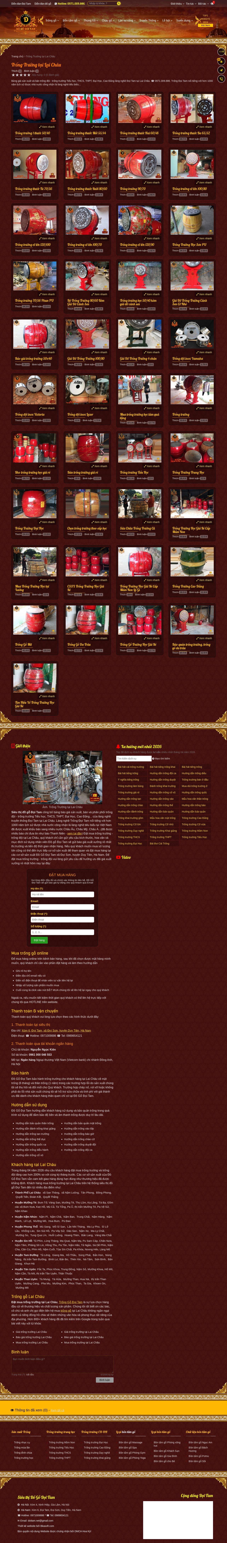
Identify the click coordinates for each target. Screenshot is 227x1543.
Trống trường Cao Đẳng (195, 818)
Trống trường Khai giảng (163, 830)
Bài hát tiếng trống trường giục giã (128, 775)
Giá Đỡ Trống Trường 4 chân (138, 359)
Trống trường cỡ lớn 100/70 (84, 245)
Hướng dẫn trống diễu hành (194, 775)
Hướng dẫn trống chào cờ (130, 807)
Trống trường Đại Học (130, 843)
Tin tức (190, 4)
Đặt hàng (39, 940)
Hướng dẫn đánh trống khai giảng (130, 813)
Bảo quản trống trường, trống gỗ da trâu (191, 646)
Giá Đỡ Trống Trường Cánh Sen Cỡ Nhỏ (189, 302)
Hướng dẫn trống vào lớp (162, 800)
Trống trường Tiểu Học (134, 473)
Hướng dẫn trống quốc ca (194, 794)
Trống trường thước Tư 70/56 (33, 189)
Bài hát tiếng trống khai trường (162, 768)
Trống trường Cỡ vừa (193, 824)
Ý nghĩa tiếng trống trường (128, 781)
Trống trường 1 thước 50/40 (32, 133)
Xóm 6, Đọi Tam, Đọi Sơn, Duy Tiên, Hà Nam (56, 1510)
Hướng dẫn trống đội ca (163, 773)
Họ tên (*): (37, 888)
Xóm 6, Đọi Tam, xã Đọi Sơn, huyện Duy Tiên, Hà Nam (56, 1030)
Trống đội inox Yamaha (187, 359)
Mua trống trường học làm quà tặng (139, 416)
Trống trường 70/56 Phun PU (34, 301)
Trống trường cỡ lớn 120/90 (137, 245)
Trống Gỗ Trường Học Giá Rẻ (138, 645)
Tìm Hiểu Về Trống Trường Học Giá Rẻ (34, 704)
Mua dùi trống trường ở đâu (195, 788)
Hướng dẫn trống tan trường (129, 800)
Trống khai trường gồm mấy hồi (130, 820)
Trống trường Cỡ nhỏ (161, 824)
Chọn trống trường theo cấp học (87, 528)
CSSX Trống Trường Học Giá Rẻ (85, 588)
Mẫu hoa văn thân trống (195, 798)
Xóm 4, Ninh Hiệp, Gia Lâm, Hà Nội (49, 1504)
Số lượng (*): (39, 926)
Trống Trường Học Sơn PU (189, 245)
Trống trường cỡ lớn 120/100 (32, 245)
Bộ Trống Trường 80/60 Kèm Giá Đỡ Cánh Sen (85, 302)
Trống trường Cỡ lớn (129, 824)
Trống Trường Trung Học (188, 473)
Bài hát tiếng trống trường (192, 768)
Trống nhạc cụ (22, 1442)
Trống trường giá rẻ (128, 792)
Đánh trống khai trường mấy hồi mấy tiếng (163, 788)
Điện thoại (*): (39, 913)
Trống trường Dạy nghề (131, 830)
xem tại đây (74, 833)
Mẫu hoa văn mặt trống (163, 818)
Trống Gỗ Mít (23, 645)
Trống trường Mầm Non (195, 830)
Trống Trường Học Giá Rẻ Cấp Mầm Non (191, 530)
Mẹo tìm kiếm (161, 758)
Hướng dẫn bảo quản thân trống (194, 813)
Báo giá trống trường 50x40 (33, 359)
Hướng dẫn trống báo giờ (194, 807)
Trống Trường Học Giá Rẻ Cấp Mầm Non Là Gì (139, 588)
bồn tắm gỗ (128, 1432)
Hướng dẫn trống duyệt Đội (163, 781)
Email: (35, 901)
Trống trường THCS (129, 837)
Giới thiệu (176, 4)
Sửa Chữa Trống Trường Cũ (137, 528)
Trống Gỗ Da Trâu (79, 645)
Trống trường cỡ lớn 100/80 (189, 189)
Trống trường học (23, 1457)
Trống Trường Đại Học (29, 528)
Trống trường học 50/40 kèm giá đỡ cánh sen (138, 302)
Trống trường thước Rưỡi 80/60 (87, 189)
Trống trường (180, 415)
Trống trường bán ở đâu (195, 779)
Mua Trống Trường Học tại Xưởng (32, 588)
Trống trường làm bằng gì (130, 788)
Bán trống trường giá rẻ (82, 473)
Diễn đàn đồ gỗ (43, 4)
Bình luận (29, 71)
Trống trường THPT (160, 837)
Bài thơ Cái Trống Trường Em (159, 845)
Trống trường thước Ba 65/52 (191, 133)
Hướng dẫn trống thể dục (161, 807)
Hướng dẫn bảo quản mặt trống (162, 813)
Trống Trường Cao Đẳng (188, 586)
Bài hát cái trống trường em (131, 768)
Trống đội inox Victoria (29, 415)
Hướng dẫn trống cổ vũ (163, 792)
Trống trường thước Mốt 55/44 (86, 133)
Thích (14, 71)
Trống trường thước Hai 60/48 (139, 133)
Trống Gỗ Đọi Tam (70, 1302)
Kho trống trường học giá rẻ (32, 473)
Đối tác (202, 4)
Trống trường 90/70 (132, 189)
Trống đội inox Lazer (80, 415)
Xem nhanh (47, 126)
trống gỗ (66, 1310)
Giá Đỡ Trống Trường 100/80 (85, 359)
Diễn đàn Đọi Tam (21, 4)
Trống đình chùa (23, 1452)
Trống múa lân (22, 1447)
